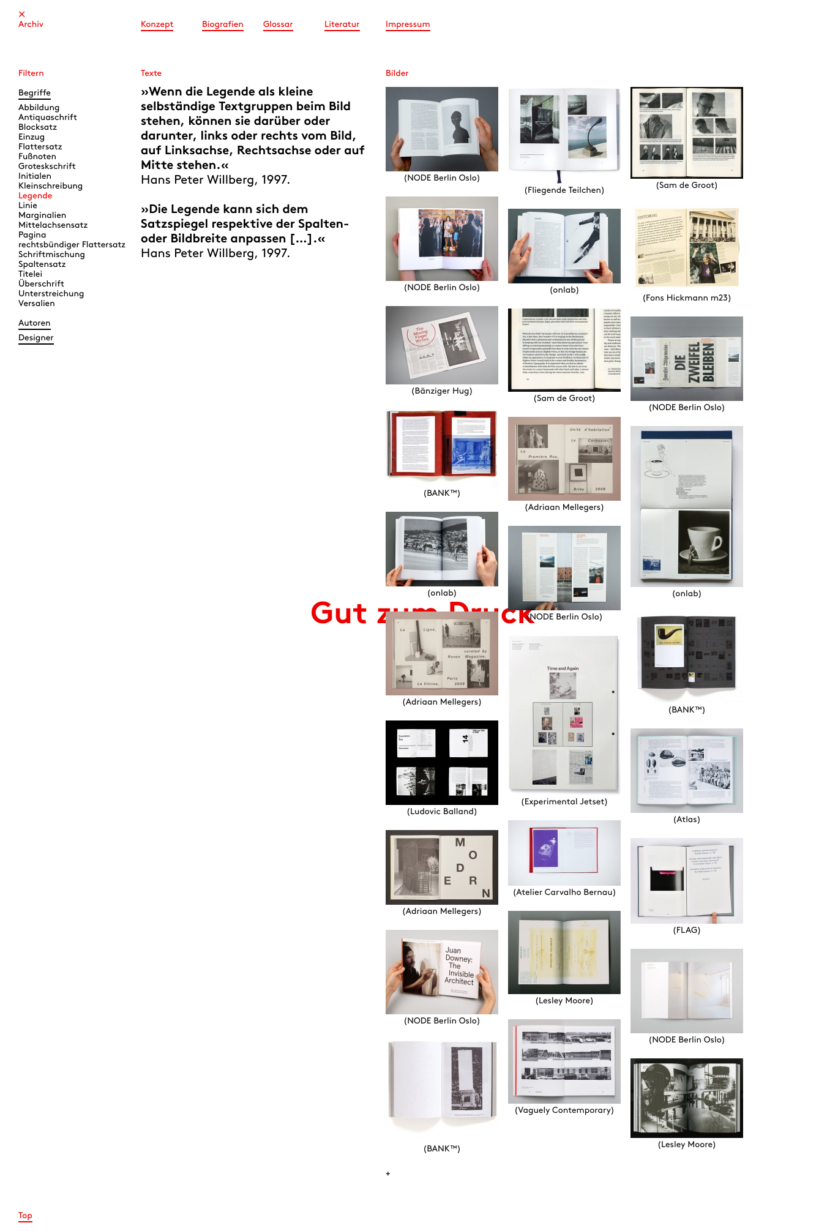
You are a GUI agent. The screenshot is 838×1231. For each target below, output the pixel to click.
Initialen (34, 176)
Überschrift (41, 284)
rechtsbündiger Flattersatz (71, 245)
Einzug (31, 137)
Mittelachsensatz (53, 225)
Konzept (157, 24)
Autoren (34, 323)
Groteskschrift (47, 166)
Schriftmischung (51, 255)
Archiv (30, 24)
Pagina (32, 235)
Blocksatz (37, 127)
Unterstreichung (51, 294)
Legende (35, 196)
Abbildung (38, 108)
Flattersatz (40, 147)
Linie (27, 206)
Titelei (30, 274)
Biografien (223, 24)
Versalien (36, 304)
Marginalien (42, 215)
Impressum (408, 24)
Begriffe (34, 93)
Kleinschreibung (50, 186)
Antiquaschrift (47, 117)
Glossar (278, 24)
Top (25, 1216)
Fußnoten (37, 157)
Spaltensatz (41, 264)
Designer (36, 338)
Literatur (342, 24)
